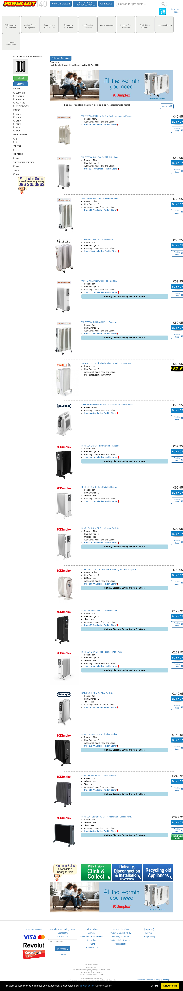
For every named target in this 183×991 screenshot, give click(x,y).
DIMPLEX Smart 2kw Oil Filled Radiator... (100, 611)
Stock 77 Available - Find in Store (100, 625)
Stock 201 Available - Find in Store (100, 457)
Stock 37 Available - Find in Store (100, 333)
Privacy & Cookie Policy (120, 933)
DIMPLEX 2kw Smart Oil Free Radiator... (99, 775)
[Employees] (149, 936)
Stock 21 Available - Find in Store (100, 790)
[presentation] (11, 24)
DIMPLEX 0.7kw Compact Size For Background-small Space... (109, 569)
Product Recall (91, 947)
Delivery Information (61, 58)
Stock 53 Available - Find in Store (100, 584)
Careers (62, 954)
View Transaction (33, 929)
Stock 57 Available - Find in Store (100, 125)
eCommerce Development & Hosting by (153, 980)
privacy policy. (87, 986)
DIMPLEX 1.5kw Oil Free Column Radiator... (101, 528)
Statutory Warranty (120, 936)
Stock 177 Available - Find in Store (100, 169)
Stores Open (85, 3)
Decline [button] (154, 986)
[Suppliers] (149, 929)
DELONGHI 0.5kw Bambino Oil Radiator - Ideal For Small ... (108, 404)
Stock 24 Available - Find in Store (100, 831)
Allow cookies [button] (170, 986)
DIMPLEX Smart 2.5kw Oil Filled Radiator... (100, 734)
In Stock (20, 78)
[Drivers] (149, 933)
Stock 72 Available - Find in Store (100, 746)
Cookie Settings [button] (103, 986)
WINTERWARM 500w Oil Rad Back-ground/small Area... (106, 116)
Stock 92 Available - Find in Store (100, 707)
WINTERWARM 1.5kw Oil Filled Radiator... (100, 157)
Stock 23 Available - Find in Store (100, 210)
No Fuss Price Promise (120, 940)
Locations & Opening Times (62, 929)
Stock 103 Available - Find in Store (100, 542)
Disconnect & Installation (91, 936)
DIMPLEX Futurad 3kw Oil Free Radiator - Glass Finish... (106, 817)
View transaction (61, 3)
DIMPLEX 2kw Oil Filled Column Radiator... (100, 446)
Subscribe (62, 949)
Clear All (20, 84)
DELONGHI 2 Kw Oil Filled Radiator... (98, 693)
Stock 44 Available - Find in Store (100, 413)
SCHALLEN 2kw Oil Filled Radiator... (97, 240)
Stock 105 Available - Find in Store (100, 666)
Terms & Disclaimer (120, 929)
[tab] (11, 24)
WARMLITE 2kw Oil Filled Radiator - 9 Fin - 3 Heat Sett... (107, 363)
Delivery (91, 933)
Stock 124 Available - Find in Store (100, 251)
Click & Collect (91, 929)
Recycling (91, 940)
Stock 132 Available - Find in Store (100, 292)
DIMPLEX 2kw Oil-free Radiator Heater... (99, 487)
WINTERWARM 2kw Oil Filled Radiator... (99, 281)
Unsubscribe (62, 936)
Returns (91, 944)
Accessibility (120, 944)
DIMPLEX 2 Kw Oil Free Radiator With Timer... (102, 652)
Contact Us (106, 3)
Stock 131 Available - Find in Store (100, 501)
